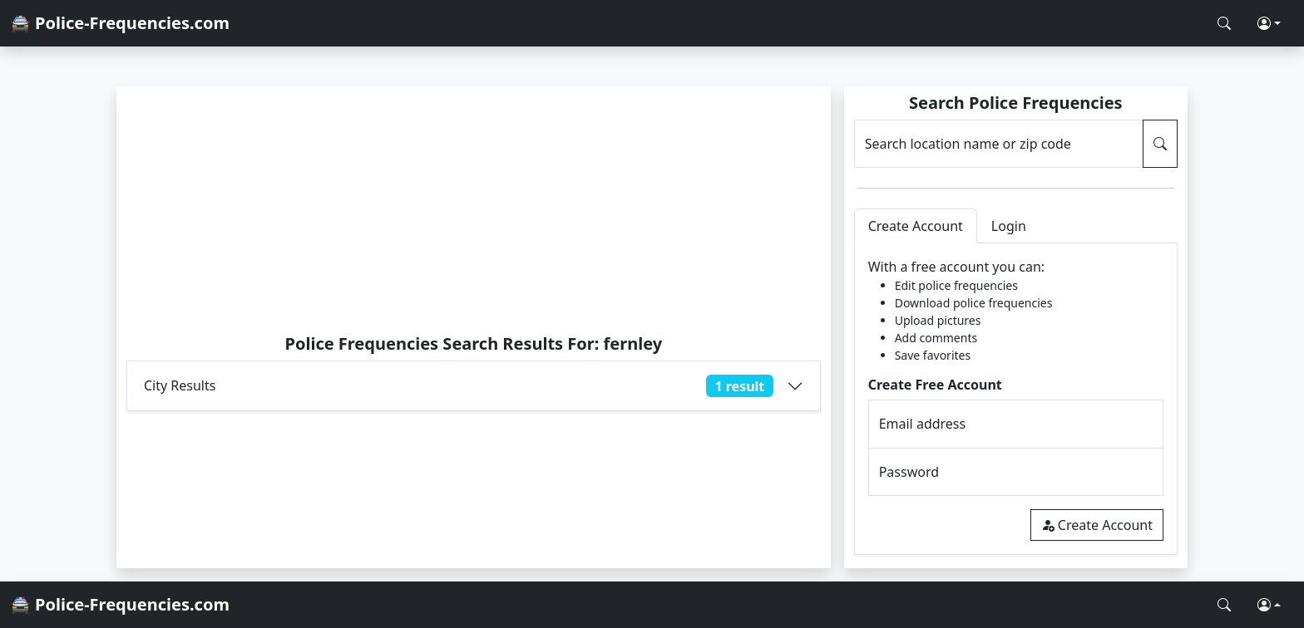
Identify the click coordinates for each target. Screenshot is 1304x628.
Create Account (1097, 525)
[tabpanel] (1016, 399)
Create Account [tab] (915, 226)
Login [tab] (1008, 226)
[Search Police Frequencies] (1224, 23)
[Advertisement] (473, 209)
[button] (1269, 23)
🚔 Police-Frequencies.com (120, 23)
